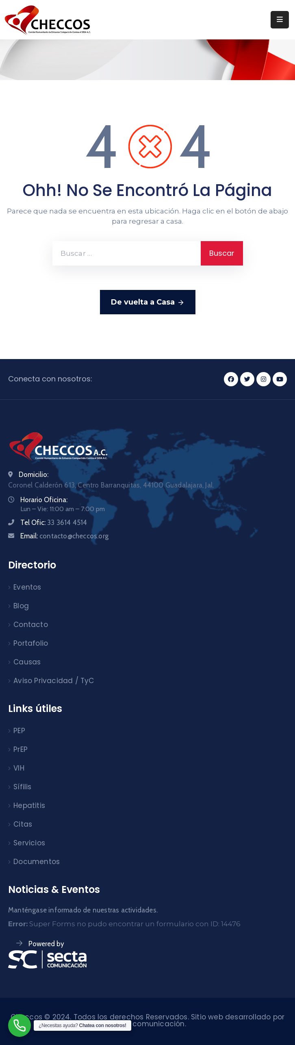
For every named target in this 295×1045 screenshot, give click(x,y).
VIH (18, 768)
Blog (21, 606)
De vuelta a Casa (147, 302)
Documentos (36, 861)
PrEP (20, 749)
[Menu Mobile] (280, 19)
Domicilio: (33, 474)
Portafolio (30, 643)
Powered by (46, 944)
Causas (27, 662)
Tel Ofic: (53, 522)
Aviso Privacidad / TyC (53, 681)
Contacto (30, 624)
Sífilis (22, 787)
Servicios (29, 843)
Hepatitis (29, 805)
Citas (22, 824)
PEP (19, 731)
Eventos (27, 587)
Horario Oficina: (43, 500)
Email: (64, 536)
